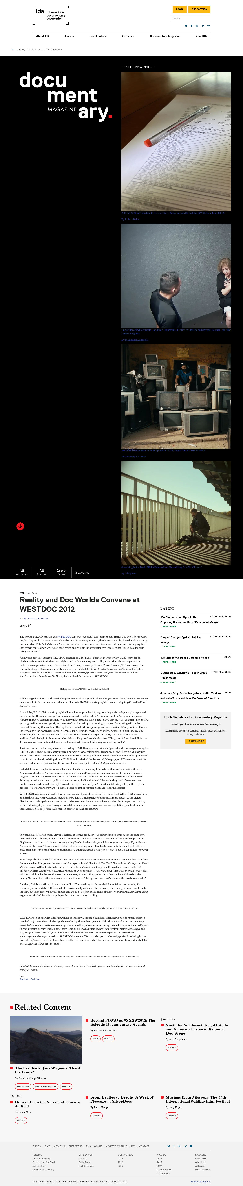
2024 (120, 1158)
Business (38, 985)
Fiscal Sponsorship (51, 1158)
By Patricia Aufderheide (104, 1031)
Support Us (85, 1146)
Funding (46, 1155)
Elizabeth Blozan (39, 613)
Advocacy (126, 36)
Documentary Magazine (159, 36)
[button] (22, 521)
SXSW (96, 1039)
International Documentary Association (60, 15)
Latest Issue (63, 567)
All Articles (23, 567)
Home (16, 44)
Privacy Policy (191, 1181)
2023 (154, 1162)
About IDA (52, 36)
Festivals (27, 985)
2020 (120, 1166)
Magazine (191, 1155)
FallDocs (87, 1158)
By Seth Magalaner (175, 1040)
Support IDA (190, 9)
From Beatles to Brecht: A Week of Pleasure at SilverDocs (122, 1099)
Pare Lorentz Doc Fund (53, 1162)
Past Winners (158, 1173)
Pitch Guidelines (193, 1170)
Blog (57, 1146)
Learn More (194, 735)
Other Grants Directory (53, 1170)
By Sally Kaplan (174, 1107)
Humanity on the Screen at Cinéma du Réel (48, 1104)
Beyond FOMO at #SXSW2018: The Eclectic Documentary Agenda (123, 1023)
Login (170, 9)
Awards (156, 1155)
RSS (143, 1146)
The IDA (46, 1146)
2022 (120, 1162)
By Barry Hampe (100, 1107)
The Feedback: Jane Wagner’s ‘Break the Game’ (42, 1070)
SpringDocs (88, 1162)
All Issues (43, 567)
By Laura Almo (24, 1112)
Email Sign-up (103, 1146)
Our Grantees (48, 1166)
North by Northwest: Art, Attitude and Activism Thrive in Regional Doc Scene (196, 1030)
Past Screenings (91, 1166)
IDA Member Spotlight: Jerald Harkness (184, 652)
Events (75, 36)
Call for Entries (159, 1170)
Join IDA (192, 36)
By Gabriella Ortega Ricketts (31, 1078)
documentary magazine (47, 1086)
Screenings (90, 1155)
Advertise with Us (126, 1146)
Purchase (84, 567)
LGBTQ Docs (25, 1086)
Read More (169, 621)
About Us (69, 1146)
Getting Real (125, 1155)
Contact (154, 1146)
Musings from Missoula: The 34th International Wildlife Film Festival (197, 1099)
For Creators (100, 36)
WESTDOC (67, 631)
